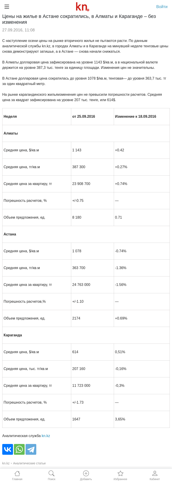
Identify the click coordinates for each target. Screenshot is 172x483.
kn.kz (46, 436)
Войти (162, 6)
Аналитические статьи (29, 463)
